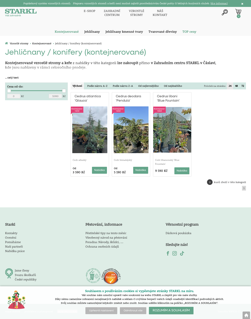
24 (230, 86)
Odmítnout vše (133, 310)
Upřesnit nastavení (101, 310)
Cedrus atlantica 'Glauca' (88, 98)
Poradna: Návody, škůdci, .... (104, 242)
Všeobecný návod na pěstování (106, 237)
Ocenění (10, 237)
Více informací (219, 3)
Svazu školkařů (25, 275)
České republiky (26, 279)
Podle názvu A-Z (97, 86)
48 (236, 86)
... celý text (12, 77)
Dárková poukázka (178, 233)
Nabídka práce (15, 251)
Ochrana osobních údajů (102, 246)
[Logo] (21, 13)
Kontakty (11, 233)
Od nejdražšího (173, 86)
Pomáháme (13, 242)
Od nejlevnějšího (148, 86)
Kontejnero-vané (77, 110)
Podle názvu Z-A (123, 86)
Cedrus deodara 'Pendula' (128, 98)
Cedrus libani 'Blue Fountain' (168, 98)
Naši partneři (14, 246)
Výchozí (77, 86)
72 (242, 86)
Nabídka (99, 170)
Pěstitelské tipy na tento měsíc (105, 233)
